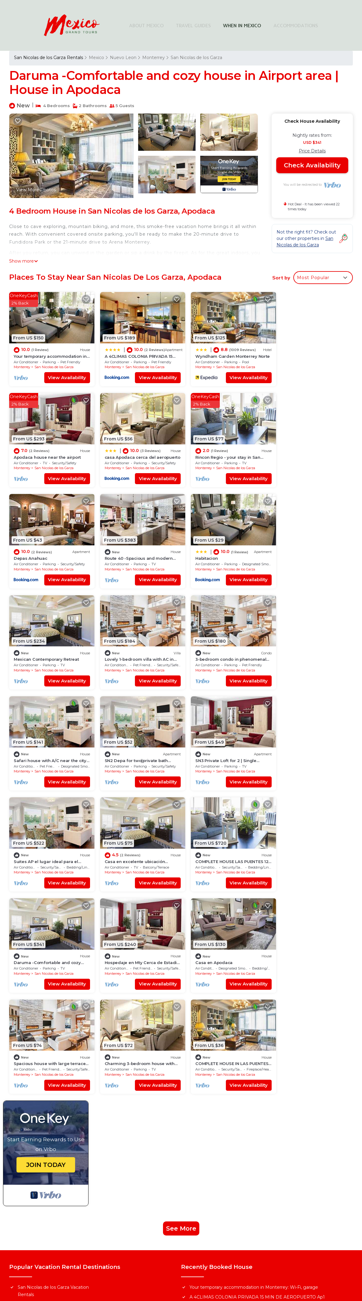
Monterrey (153, 57)
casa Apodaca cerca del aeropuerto (227, 1111)
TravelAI (216, 1252)
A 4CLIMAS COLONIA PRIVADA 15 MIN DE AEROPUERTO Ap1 (257, 1082)
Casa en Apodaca (32, 848)
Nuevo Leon (123, 57)
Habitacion (25, 551)
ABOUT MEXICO (147, 25)
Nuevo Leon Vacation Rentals (49, 1089)
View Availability (64, 375)
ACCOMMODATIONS (296, 25)
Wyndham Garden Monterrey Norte (228, 1092)
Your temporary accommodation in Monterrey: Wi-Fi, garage (254, 1072)
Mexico (96, 57)
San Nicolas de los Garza (196, 57)
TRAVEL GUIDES (194, 25)
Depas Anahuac (205, 452)
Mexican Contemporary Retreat (133, 551)
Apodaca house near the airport (309, 354)
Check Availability (312, 165)
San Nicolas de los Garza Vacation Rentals (53, 1076)
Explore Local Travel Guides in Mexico (233, 1189)
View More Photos (36, 190)
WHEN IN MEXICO (243, 25)
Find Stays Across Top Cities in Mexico (233, 1164)
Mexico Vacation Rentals (44, 1099)
